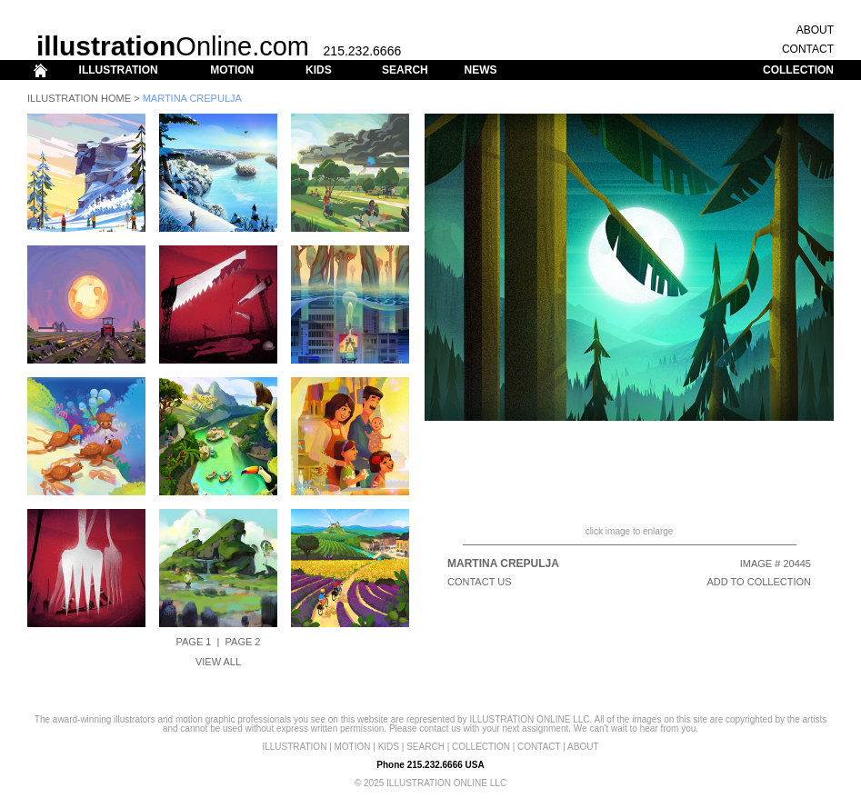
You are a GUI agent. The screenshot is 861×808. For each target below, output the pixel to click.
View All (218, 661)
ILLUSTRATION (118, 70)
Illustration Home (79, 98)
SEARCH (405, 70)
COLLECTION (798, 70)
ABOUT (815, 30)
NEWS (480, 70)
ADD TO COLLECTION (758, 581)
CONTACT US (479, 581)
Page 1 (194, 641)
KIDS (318, 70)
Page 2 (243, 641)
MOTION (232, 70)
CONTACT (808, 49)
